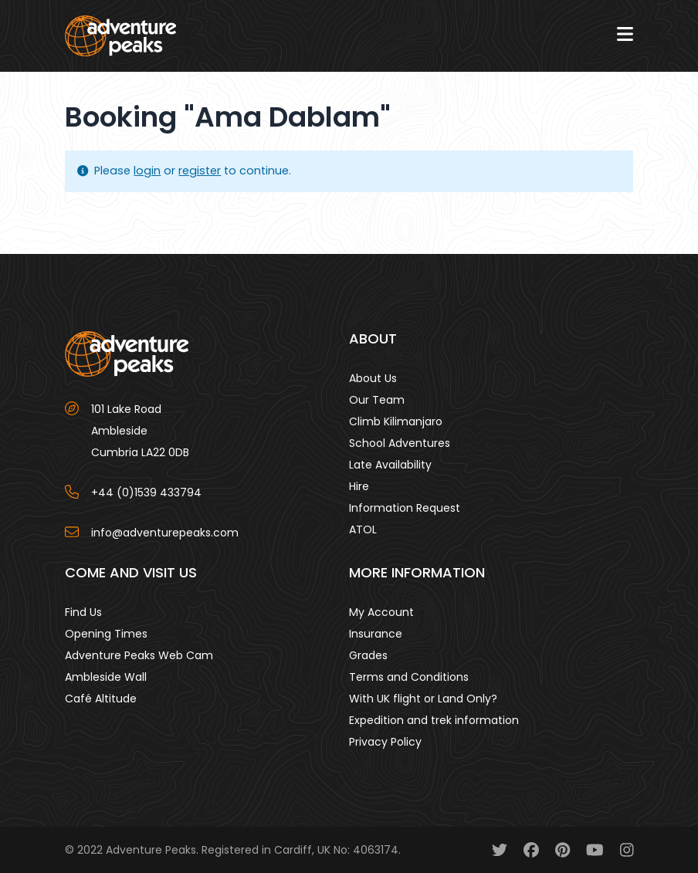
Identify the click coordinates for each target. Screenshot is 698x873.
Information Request (404, 508)
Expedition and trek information (434, 720)
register (199, 170)
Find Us (83, 612)
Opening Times (106, 633)
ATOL (363, 529)
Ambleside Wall (106, 677)
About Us (373, 378)
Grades (368, 655)
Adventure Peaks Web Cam (139, 655)
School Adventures (399, 443)
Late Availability (390, 464)
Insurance (375, 633)
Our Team (377, 400)
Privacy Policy (385, 741)
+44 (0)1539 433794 (146, 492)
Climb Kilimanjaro (395, 421)
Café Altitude (101, 698)
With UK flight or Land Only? (423, 698)
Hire (359, 486)
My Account (381, 612)
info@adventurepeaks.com (165, 532)
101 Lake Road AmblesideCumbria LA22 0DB (140, 430)
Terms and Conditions (409, 677)
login (147, 170)
